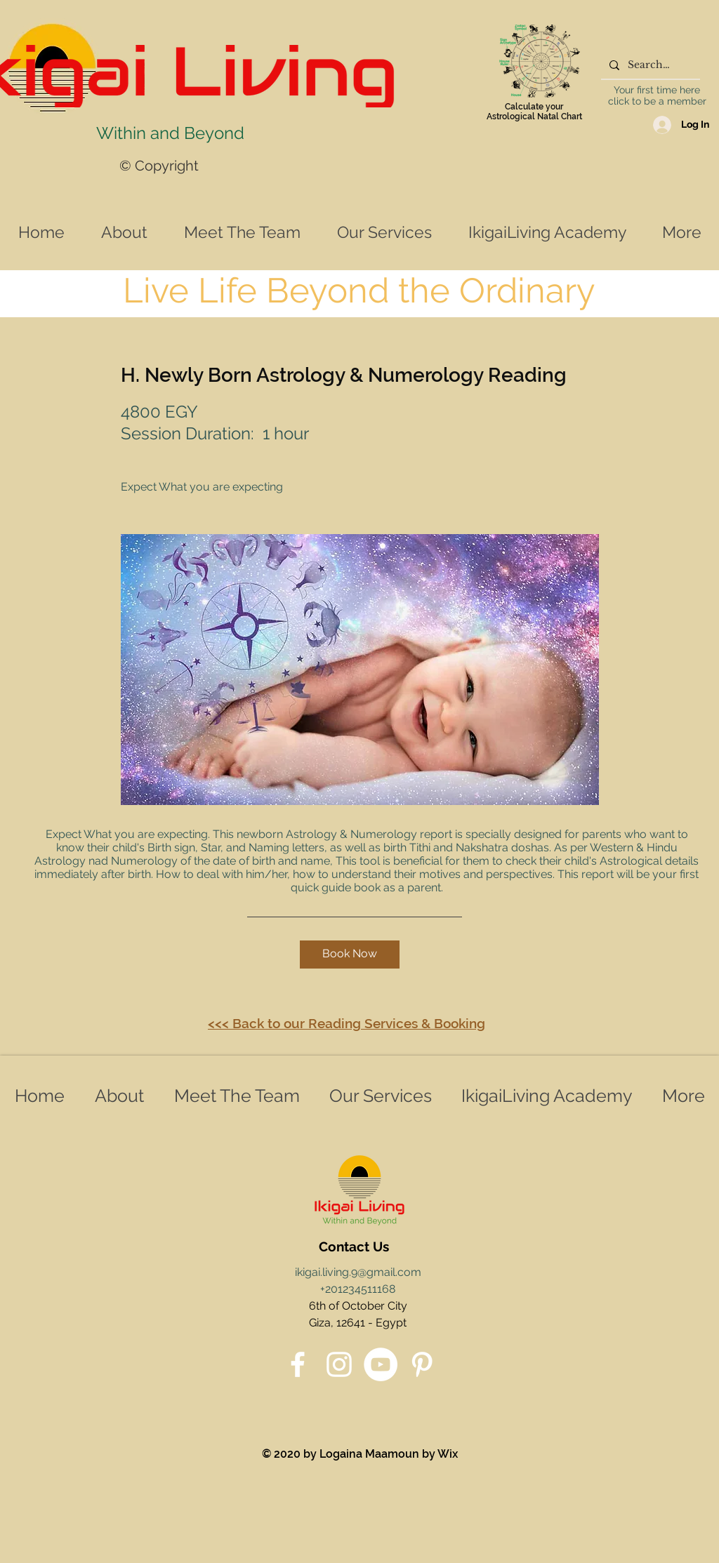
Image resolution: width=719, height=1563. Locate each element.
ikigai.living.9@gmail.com (358, 1272)
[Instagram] (339, 1364)
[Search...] (649, 65)
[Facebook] (298, 1364)
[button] (350, 954)
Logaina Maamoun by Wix (388, 1454)
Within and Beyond (170, 133)
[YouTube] (380, 1364)
